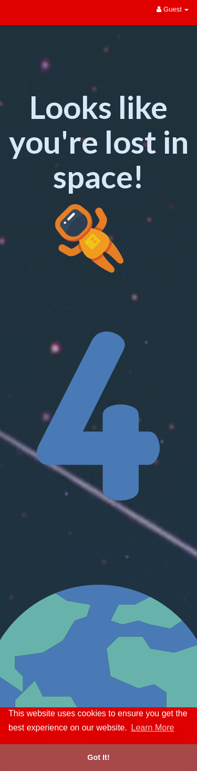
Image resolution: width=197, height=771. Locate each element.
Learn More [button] (152, 727)
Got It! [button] (98, 757)
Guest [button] (173, 9)
